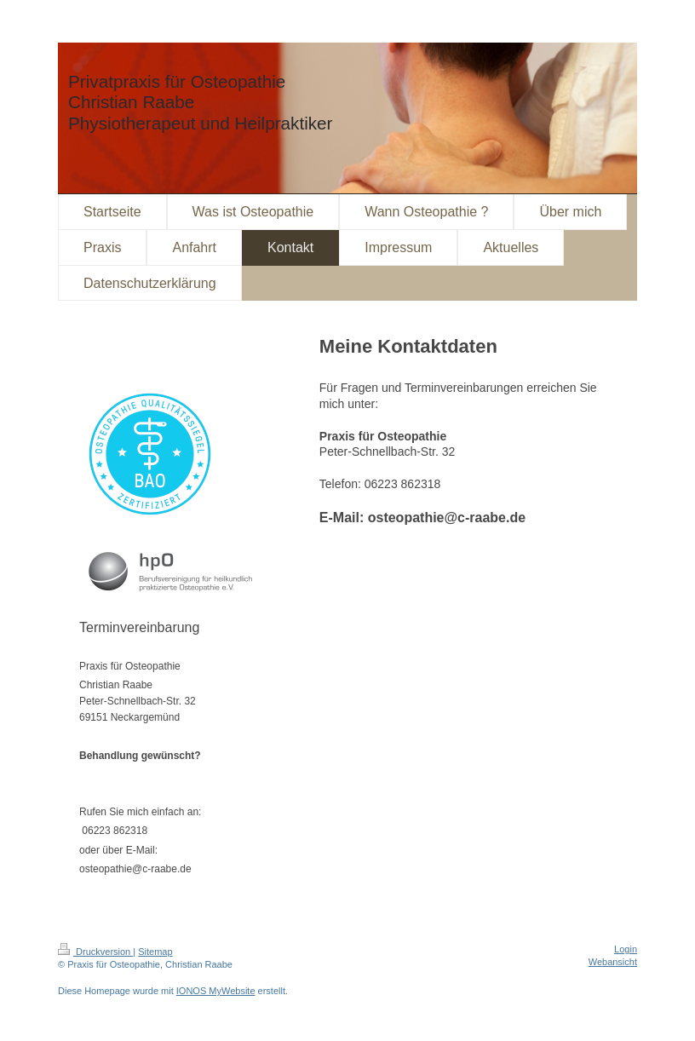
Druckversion (95, 951)
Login (625, 949)
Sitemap (155, 951)
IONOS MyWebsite (216, 991)
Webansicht (613, 962)
